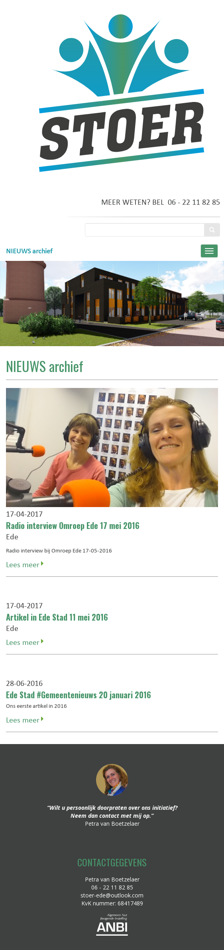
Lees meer (22, 564)
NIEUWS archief (29, 251)
